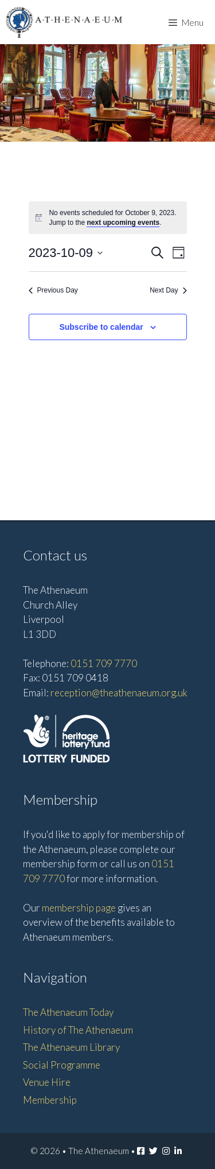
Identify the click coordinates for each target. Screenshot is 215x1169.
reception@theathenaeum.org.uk (118, 693)
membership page (79, 908)
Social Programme (61, 1065)
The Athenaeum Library (71, 1047)
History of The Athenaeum (78, 1030)
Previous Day (53, 290)
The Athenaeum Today (68, 1012)
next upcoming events (123, 223)
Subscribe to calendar (101, 327)
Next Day (168, 290)
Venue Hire (47, 1082)
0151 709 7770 (104, 663)
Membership (50, 1100)
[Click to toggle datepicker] (66, 252)
